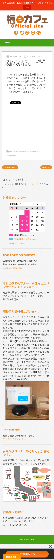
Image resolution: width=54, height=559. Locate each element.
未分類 (23, 151)
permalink (11, 155)
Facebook (16, 33)
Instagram (33, 33)
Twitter (22, 33)
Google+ (27, 33)
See (27, 7)
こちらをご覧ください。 (15, 439)
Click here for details (12, 268)
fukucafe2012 (36, 56)
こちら (27, 464)
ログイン (32, 184)
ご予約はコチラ (27, 554)
